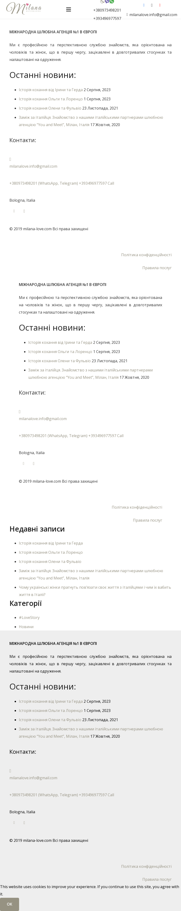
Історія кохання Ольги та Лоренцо (51, 99)
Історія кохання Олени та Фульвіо (50, 108)
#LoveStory (29, 617)
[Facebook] (144, 5)
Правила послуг (157, 267)
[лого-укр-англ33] (24, 9)
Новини (26, 626)
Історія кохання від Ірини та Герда (51, 89)
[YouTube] (160, 5)
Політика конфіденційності (146, 254)
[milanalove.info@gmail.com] (90, 159)
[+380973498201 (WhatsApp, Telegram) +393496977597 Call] (90, 176)
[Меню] (68, 9)
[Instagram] (152, 5)
